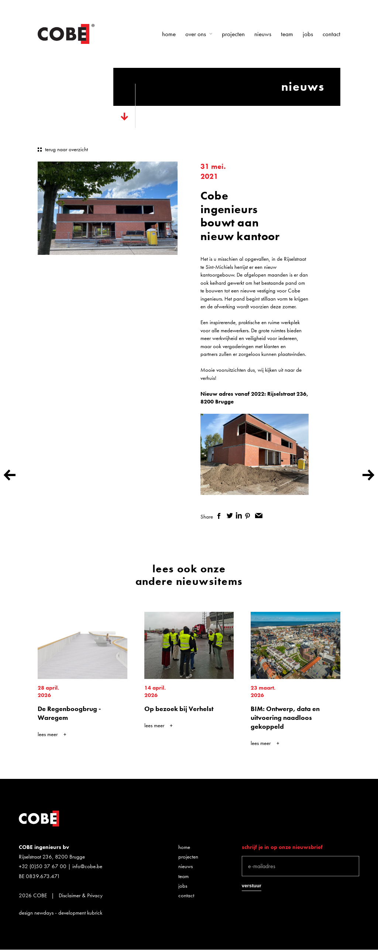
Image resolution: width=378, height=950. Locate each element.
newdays (44, 912)
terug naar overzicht (66, 149)
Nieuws (262, 34)
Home (169, 34)
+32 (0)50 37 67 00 (42, 866)
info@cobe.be (87, 866)
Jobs (308, 34)
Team (287, 34)
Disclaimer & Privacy (81, 895)
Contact (331, 34)
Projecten (233, 34)
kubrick (94, 912)
